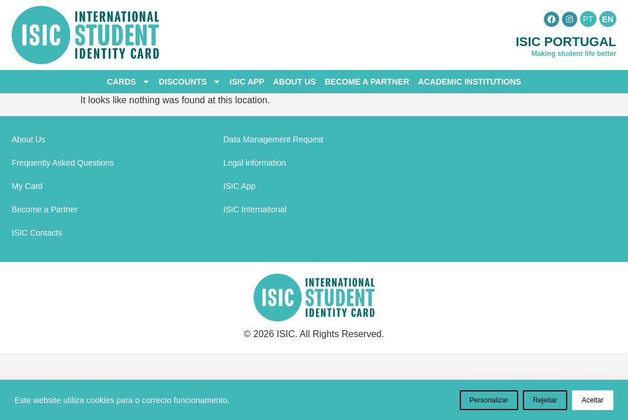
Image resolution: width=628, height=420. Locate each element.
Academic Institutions (470, 81)
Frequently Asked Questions (63, 162)
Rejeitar (545, 400)
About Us (294, 81)
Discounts (190, 82)
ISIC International (254, 209)
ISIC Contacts (37, 232)
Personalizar (489, 400)
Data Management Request (273, 139)
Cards (128, 82)
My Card (27, 186)
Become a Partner (367, 81)
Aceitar (592, 400)
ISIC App (247, 81)
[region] (314, 400)
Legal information (254, 162)
